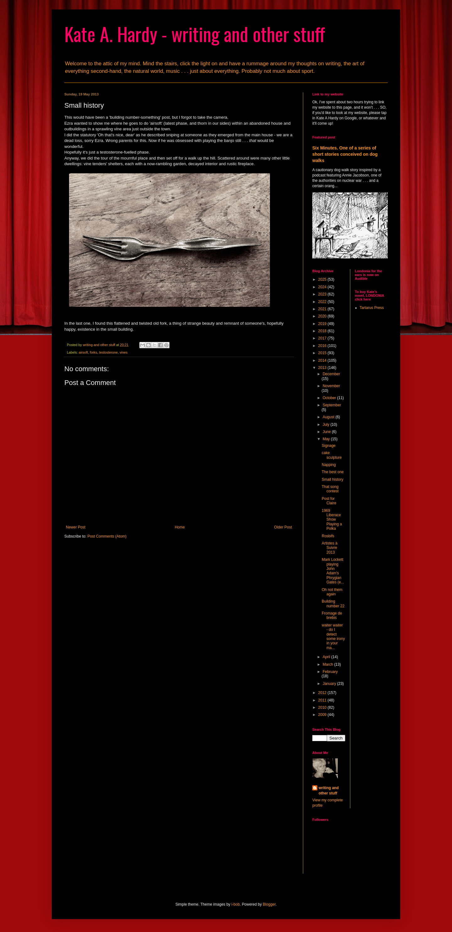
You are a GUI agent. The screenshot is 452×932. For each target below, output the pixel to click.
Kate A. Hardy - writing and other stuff (194, 33)
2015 (323, 353)
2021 (323, 309)
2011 (323, 700)
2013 (323, 368)
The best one (333, 472)
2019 (323, 324)
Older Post (283, 527)
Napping (329, 465)
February (330, 671)
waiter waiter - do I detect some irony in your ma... (333, 636)
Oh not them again (332, 592)
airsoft (83, 352)
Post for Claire (329, 500)
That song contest (330, 489)
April (327, 657)
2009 (323, 715)
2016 (323, 346)
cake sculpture (332, 455)
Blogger (269, 904)
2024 (323, 287)
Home (180, 527)
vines (123, 352)
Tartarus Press (372, 308)
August (329, 417)
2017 (323, 338)
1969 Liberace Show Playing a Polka (332, 519)
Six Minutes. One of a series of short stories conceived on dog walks (345, 154)
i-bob (235, 904)
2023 (323, 294)
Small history (332, 479)
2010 (323, 707)
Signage (329, 445)
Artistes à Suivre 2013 (329, 548)
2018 (323, 331)
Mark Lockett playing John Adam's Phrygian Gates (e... (333, 570)
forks (93, 352)
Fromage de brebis (332, 615)
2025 (323, 279)
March (328, 664)
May (327, 439)
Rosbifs (328, 536)
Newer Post (75, 527)
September (332, 405)
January (330, 683)
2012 (323, 693)
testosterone (108, 352)
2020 (323, 316)
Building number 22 (333, 603)
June (327, 432)
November (331, 386)
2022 (323, 302)
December (331, 374)
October (330, 398)
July (327, 424)
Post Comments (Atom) (106, 536)
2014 (323, 360)
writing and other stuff (329, 790)
